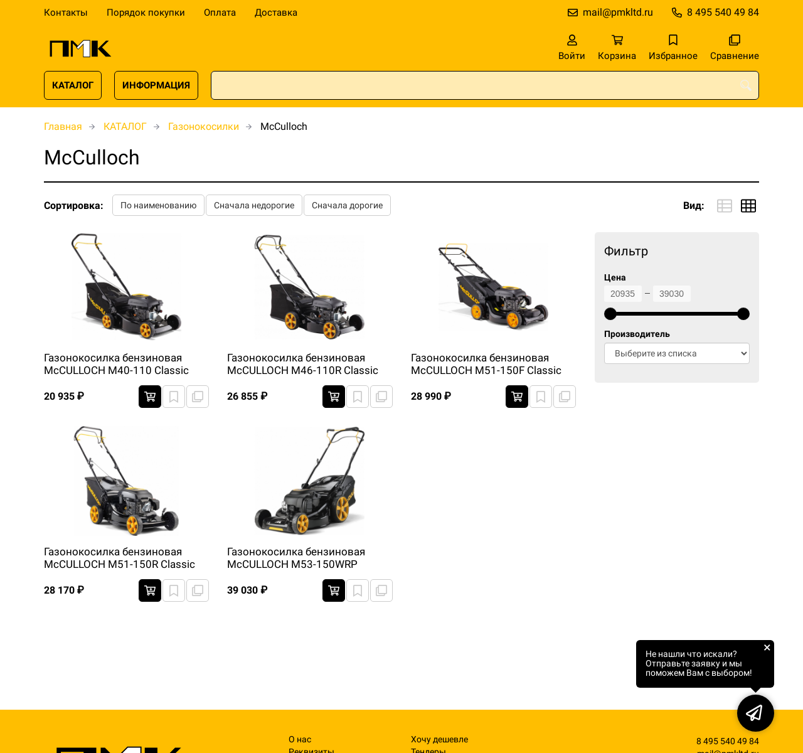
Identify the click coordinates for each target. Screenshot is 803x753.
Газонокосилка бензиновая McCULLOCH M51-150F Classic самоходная (486, 364)
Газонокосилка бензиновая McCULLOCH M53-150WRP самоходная (296, 558)
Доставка (276, 12)
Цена (615, 277)
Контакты (66, 12)
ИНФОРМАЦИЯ (156, 85)
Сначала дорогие (347, 205)
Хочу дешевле (439, 739)
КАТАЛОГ (72, 85)
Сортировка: (74, 205)
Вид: (694, 205)
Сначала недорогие (254, 205)
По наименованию (158, 205)
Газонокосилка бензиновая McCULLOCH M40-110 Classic (116, 363)
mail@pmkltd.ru (618, 12)
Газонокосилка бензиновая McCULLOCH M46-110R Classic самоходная (302, 364)
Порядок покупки (146, 12)
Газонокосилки (203, 126)
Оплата (220, 12)
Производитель (637, 334)
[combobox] (485, 85)
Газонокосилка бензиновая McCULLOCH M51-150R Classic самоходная (119, 558)
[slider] (610, 313)
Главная (63, 126)
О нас (300, 739)
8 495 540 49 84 (723, 12)
